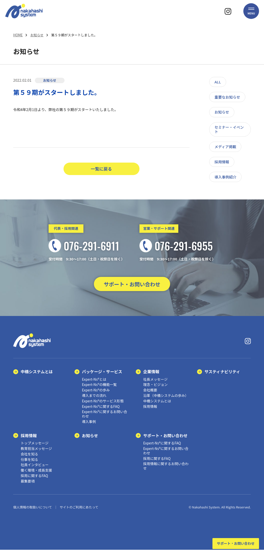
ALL (217, 81)
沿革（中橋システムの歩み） (166, 399)
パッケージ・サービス (102, 376)
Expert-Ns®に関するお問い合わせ (104, 418)
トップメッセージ (35, 447)
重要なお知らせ (227, 97)
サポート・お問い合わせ (132, 286)
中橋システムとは (37, 376)
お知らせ (37, 35)
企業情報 (151, 376)
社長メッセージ (155, 383)
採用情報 (221, 161)
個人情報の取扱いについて (32, 511)
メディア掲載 (225, 146)
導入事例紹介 (225, 177)
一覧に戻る (101, 169)
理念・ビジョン (155, 388)
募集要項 (28, 485)
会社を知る (29, 458)
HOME (18, 35)
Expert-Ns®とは (94, 383)
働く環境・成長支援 (36, 474)
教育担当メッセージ (36, 452)
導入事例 (89, 425)
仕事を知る (29, 463)
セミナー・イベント (229, 129)
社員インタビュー (35, 469)
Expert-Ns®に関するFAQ (101, 410)
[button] (251, 16)
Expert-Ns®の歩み (96, 394)
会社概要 (150, 394)
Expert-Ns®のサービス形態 (103, 405)
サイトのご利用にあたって (79, 511)
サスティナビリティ (222, 376)
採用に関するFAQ (34, 479)
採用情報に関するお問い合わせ (166, 470)
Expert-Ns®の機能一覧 (99, 388)
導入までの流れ (94, 399)
